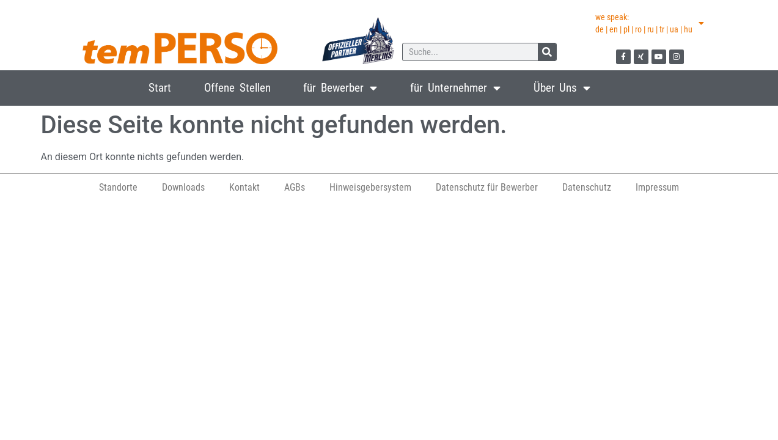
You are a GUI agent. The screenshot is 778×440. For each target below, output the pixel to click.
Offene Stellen (237, 88)
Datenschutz (586, 187)
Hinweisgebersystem (370, 187)
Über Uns (562, 88)
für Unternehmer (455, 88)
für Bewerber (340, 88)
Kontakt (244, 187)
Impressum (657, 187)
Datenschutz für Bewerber (487, 187)
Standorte (118, 187)
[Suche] (547, 52)
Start (160, 88)
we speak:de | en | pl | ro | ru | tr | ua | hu (649, 23)
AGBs (294, 187)
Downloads (183, 187)
